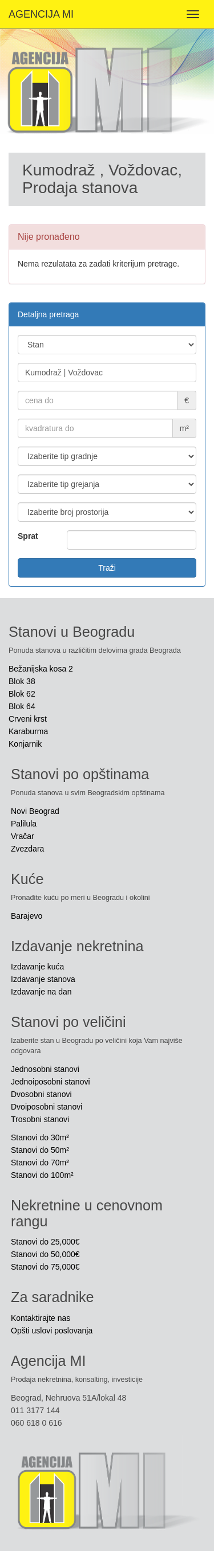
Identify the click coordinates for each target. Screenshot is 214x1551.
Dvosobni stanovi (41, 1094)
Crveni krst (28, 718)
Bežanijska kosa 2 (41, 668)
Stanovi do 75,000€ (45, 1266)
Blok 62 (22, 693)
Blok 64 (22, 706)
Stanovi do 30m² (40, 1137)
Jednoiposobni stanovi (50, 1081)
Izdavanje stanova (43, 979)
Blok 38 (22, 681)
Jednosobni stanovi (45, 1069)
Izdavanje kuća (37, 966)
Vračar (22, 836)
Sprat (28, 536)
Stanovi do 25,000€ (45, 1241)
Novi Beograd (35, 811)
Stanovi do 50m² (40, 1150)
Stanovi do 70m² (40, 1162)
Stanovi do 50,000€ (45, 1254)
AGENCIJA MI (41, 14)
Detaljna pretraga (48, 314)
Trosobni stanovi (40, 1119)
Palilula (24, 823)
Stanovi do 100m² (42, 1175)
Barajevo (26, 915)
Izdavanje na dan (41, 991)
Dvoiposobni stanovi (46, 1106)
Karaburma (28, 731)
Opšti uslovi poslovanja (51, 1330)
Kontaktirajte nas (40, 1318)
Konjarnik (25, 743)
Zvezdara (27, 848)
